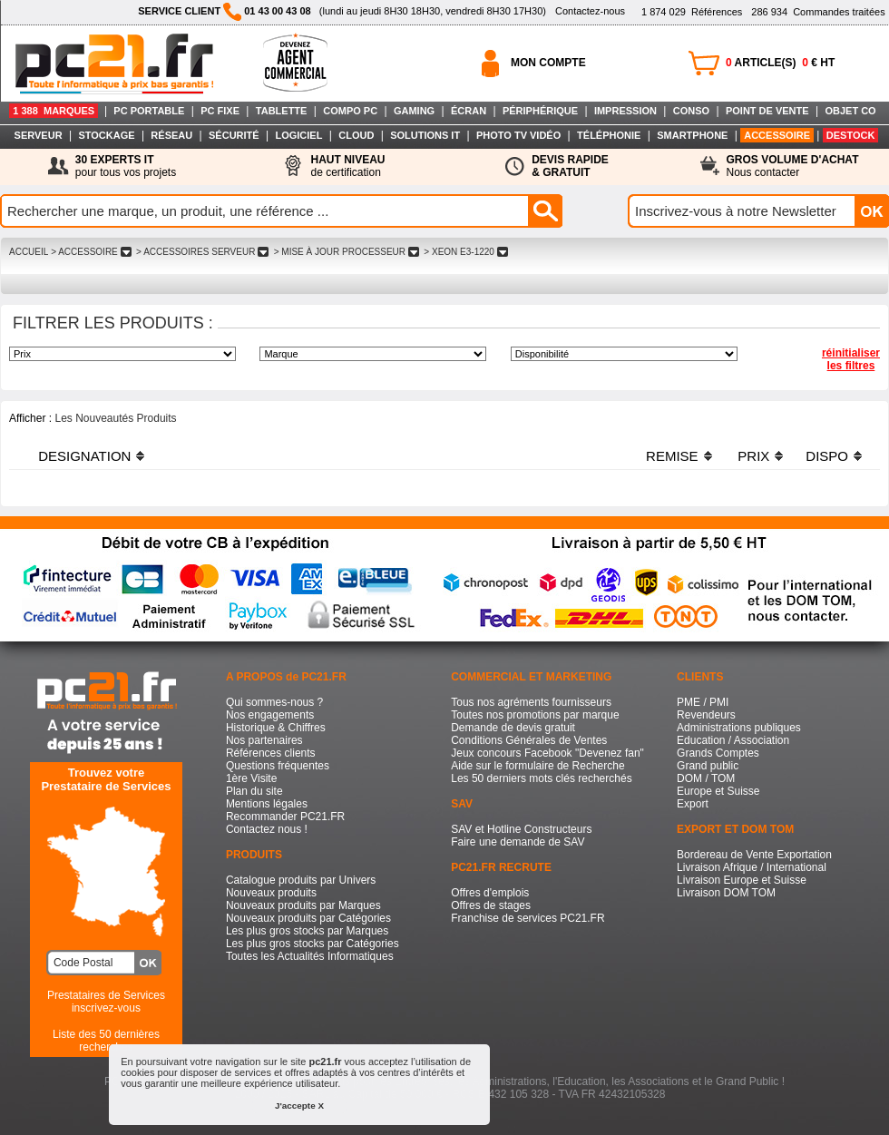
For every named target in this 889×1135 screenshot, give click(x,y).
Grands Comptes (718, 753)
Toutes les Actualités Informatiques (310, 956)
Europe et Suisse (718, 791)
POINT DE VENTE (767, 110)
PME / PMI (702, 702)
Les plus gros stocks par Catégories (312, 943)
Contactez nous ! (267, 829)
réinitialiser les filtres (851, 359)
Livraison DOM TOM (726, 892)
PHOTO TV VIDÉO (518, 135)
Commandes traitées (817, 11)
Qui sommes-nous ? (274, 702)
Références (691, 11)
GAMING (414, 110)
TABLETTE (282, 110)
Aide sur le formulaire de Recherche (537, 765)
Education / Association (733, 740)
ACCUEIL (28, 252)
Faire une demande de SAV (517, 842)
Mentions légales (267, 803)
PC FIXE (219, 110)
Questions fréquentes (277, 765)
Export (692, 803)
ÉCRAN (468, 110)
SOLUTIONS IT (425, 135)
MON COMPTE (548, 62)
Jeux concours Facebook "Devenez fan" (547, 753)
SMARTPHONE (692, 135)
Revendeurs (706, 715)
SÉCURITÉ (234, 135)
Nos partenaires (264, 740)
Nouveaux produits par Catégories (308, 918)
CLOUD (356, 135)
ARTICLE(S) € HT (780, 62)
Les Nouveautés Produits (115, 418)
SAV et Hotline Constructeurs (521, 829)
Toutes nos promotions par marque (535, 715)
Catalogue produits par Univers (301, 880)
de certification (347, 166)
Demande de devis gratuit (513, 727)
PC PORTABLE (148, 110)
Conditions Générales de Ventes (529, 740)
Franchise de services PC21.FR (527, 918)
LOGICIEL (298, 135)
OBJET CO (850, 110)
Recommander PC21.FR (285, 816)
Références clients (271, 753)
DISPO (827, 456)
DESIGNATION (84, 456)
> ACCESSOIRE (90, 252)
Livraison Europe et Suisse (741, 880)
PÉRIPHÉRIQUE (540, 110)
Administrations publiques (739, 727)
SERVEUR (39, 135)
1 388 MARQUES (53, 110)
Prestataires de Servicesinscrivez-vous (106, 1001)
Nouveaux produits (271, 892)
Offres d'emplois (490, 892)
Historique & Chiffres (276, 727)
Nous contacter (793, 166)
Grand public (707, 765)
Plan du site (254, 791)
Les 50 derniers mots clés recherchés (541, 778)
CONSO (691, 110)
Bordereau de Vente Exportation (754, 854)
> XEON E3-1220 (466, 252)
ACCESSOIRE (777, 135)
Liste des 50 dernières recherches (106, 1040)
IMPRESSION (625, 110)
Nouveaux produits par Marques (303, 905)
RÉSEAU (171, 135)
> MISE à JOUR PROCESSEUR (346, 252)
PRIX (753, 456)
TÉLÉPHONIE (608, 135)
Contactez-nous (590, 10)
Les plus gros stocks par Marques (307, 931)
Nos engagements (270, 715)
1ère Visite (251, 778)
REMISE (672, 456)
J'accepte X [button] (299, 1106)
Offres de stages (491, 905)
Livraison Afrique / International (751, 867)
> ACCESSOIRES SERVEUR (202, 252)
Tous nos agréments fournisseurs (531, 702)
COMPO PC (350, 110)
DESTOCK (850, 135)
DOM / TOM (706, 778)
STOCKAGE (106, 135)
